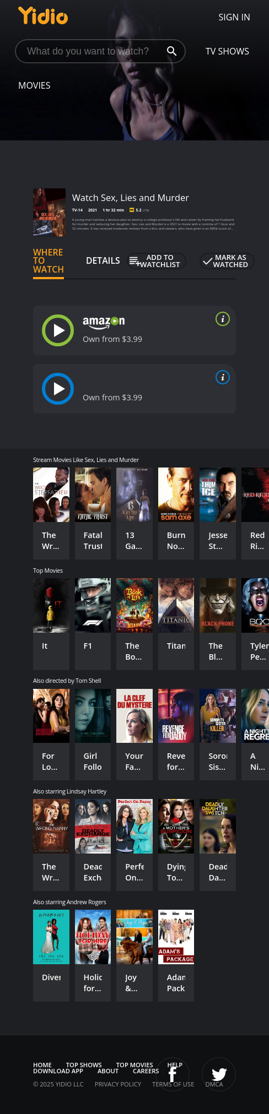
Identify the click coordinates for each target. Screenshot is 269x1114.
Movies (34, 85)
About (108, 1071)
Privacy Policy (118, 1084)
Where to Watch (48, 261)
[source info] (220, 319)
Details (103, 260)
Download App (58, 1071)
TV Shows (227, 51)
